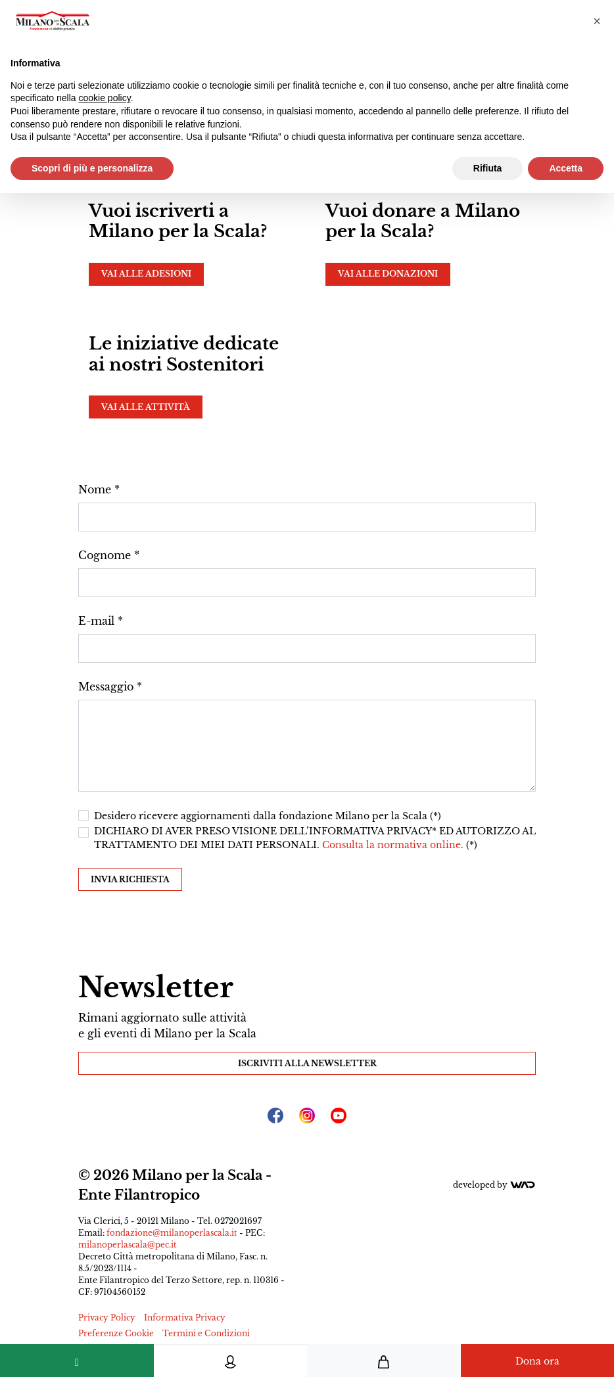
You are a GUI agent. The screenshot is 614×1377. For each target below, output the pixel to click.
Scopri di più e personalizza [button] (92, 168)
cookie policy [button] (105, 98)
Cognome (104, 555)
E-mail (96, 620)
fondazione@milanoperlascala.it (171, 1233)
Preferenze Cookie (116, 1333)
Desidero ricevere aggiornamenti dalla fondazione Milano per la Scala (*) (267, 816)
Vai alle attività (145, 407)
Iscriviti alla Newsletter (307, 1063)
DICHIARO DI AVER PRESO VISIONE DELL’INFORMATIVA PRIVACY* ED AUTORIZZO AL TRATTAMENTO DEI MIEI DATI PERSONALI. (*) (315, 838)
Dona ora (537, 1361)
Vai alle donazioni (388, 274)
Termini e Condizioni (206, 1333)
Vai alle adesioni (146, 274)
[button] (596, 21)
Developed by (494, 1185)
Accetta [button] (565, 168)
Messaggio (105, 686)
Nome (94, 489)
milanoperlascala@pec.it (127, 1245)
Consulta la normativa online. (394, 845)
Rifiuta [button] (487, 168)
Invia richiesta (130, 879)
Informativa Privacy (184, 1317)
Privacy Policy (106, 1317)
